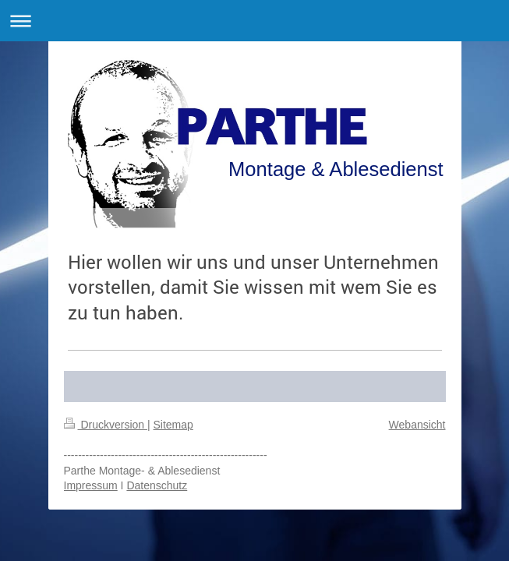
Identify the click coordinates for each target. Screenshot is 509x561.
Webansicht (417, 424)
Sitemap (173, 424)
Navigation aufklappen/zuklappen (254, 20)
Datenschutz (156, 485)
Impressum (91, 485)
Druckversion (105, 424)
